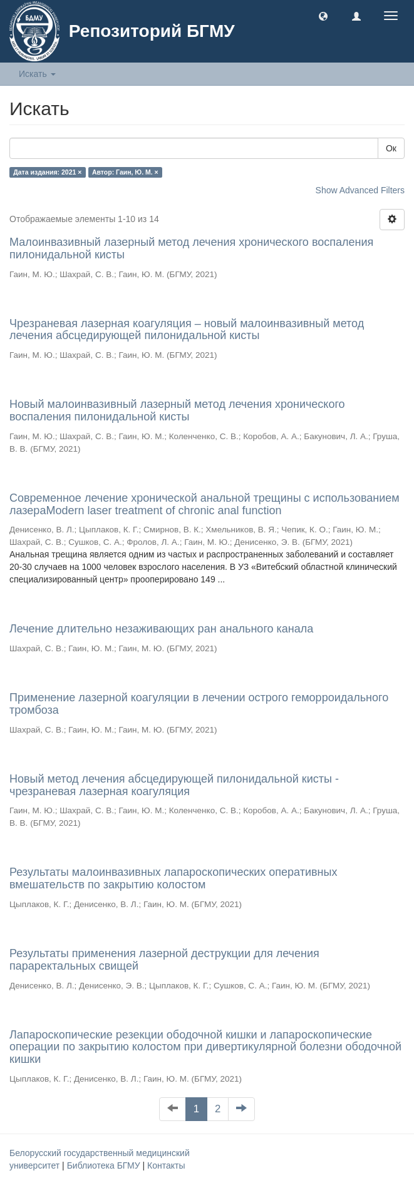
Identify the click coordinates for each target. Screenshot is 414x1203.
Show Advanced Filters (360, 190)
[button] (323, 15)
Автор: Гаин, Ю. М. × (125, 172)
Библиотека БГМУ (105, 1165)
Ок (391, 148)
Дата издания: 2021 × (47, 172)
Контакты (166, 1165)
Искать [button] (37, 74)
